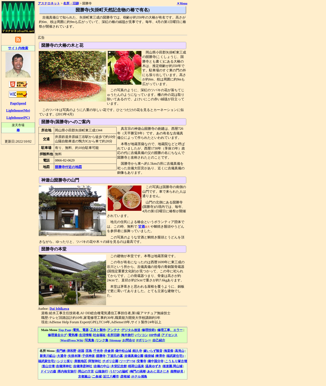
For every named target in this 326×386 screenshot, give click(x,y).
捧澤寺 (160, 356)
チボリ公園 (110, 361)
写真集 (89, 340)
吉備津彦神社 (82, 366)
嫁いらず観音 (153, 351)
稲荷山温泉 (136, 366)
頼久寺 (137, 351)
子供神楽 (88, 356)
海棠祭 (168, 351)
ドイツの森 (48, 371)
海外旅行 (127, 335)
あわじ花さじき (158, 371)
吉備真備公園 (133, 356)
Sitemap (115, 340)
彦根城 (125, 376)
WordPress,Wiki (72, 340)
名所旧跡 (113, 335)
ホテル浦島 (139, 376)
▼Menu (182, 3)
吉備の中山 (101, 366)
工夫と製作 (98, 330)
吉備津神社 (64, 366)
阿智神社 (94, 361)
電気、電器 (81, 330)
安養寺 (141, 361)
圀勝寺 (101, 356)
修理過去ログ (57, 335)
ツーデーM (127, 361)
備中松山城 (123, 351)
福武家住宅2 (47, 361)
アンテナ (113, 330)
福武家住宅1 (175, 356)
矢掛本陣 (74, 356)
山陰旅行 (101, 371)
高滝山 (179, 351)
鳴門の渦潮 (138, 371)
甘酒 (141, 226)
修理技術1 (149, 330)
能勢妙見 (177, 371)
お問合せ (128, 340)
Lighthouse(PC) (18, 118)
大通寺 (62, 356)
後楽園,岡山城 (172, 366)
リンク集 (102, 340)
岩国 (81, 351)
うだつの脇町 (118, 371)
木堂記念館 (119, 366)
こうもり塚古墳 (176, 361)
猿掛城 (149, 356)
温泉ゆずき (153, 366)
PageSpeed (18, 103)
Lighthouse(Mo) (18, 110)
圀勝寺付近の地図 (68, 167)
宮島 (89, 351)
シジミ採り (65, 361)
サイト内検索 (18, 48)
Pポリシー (144, 340)
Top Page (65, 330)
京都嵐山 (84, 376)
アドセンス (169, 335)
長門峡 (61, 351)
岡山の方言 (86, 371)
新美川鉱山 (48, 356)
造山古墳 (48, 366)
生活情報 (85, 335)
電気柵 (73, 335)
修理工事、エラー (170, 330)
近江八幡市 (111, 376)
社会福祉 (99, 335)
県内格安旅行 (67, 371)
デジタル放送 (130, 330)
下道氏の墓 (115, 356)
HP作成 (154, 335)
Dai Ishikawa (59, 309)
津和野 (71, 351)
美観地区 (80, 361)
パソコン (141, 335)
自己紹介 (159, 340)
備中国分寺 (156, 361)
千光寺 (98, 351)
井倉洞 (109, 351)
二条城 (97, 376)
